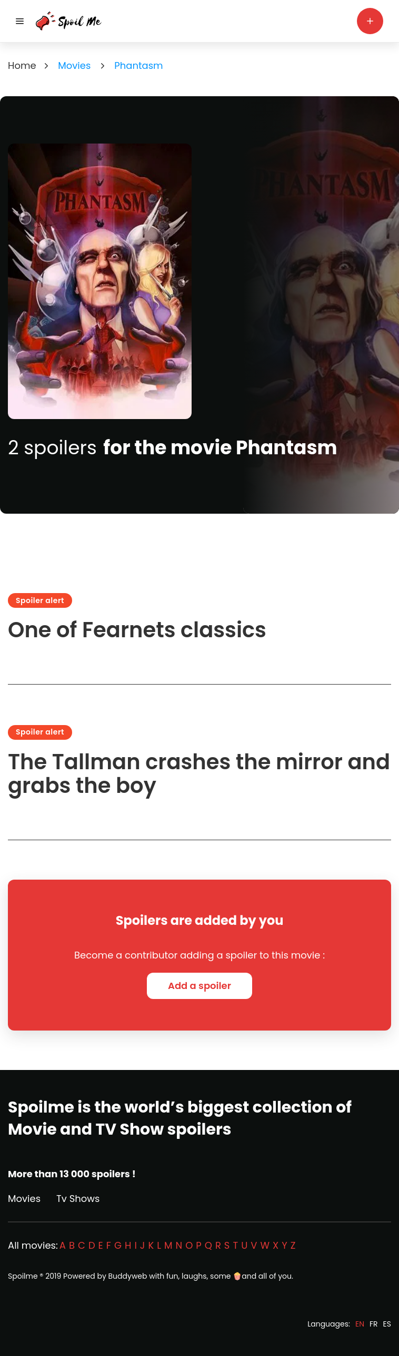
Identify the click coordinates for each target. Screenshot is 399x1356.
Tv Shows (77, 1198)
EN (359, 1324)
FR (374, 1324)
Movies (24, 1198)
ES (387, 1324)
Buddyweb (127, 1276)
